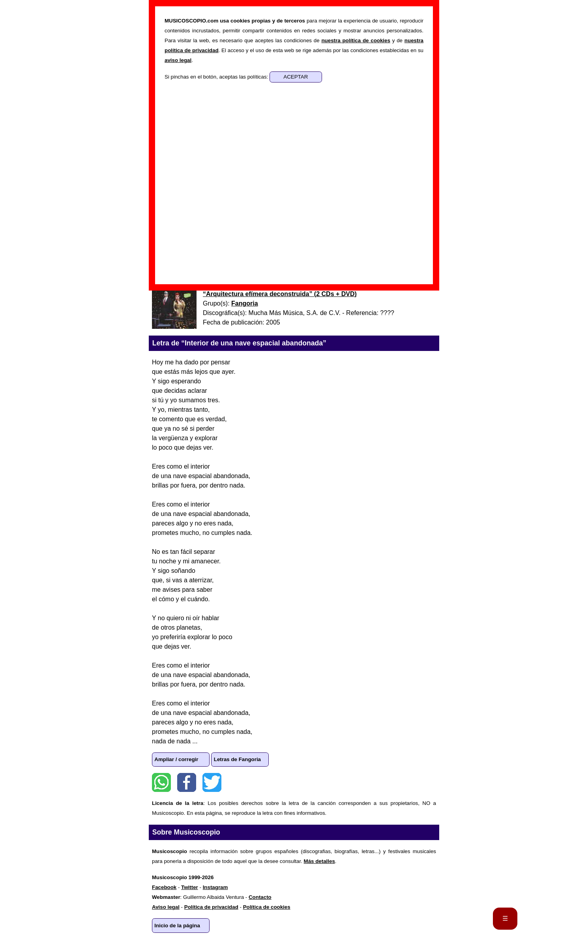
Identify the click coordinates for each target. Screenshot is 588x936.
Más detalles (319, 861)
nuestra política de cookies (355, 40)
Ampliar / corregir (176, 759)
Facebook (186, 782)
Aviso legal (166, 907)
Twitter (211, 782)
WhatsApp (161, 782)
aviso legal (178, 60)
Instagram (215, 887)
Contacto (260, 897)
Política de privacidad (211, 907)
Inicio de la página (177, 925)
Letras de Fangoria (237, 759)
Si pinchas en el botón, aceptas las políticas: (217, 77)
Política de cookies (266, 907)
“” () (280, 294)
